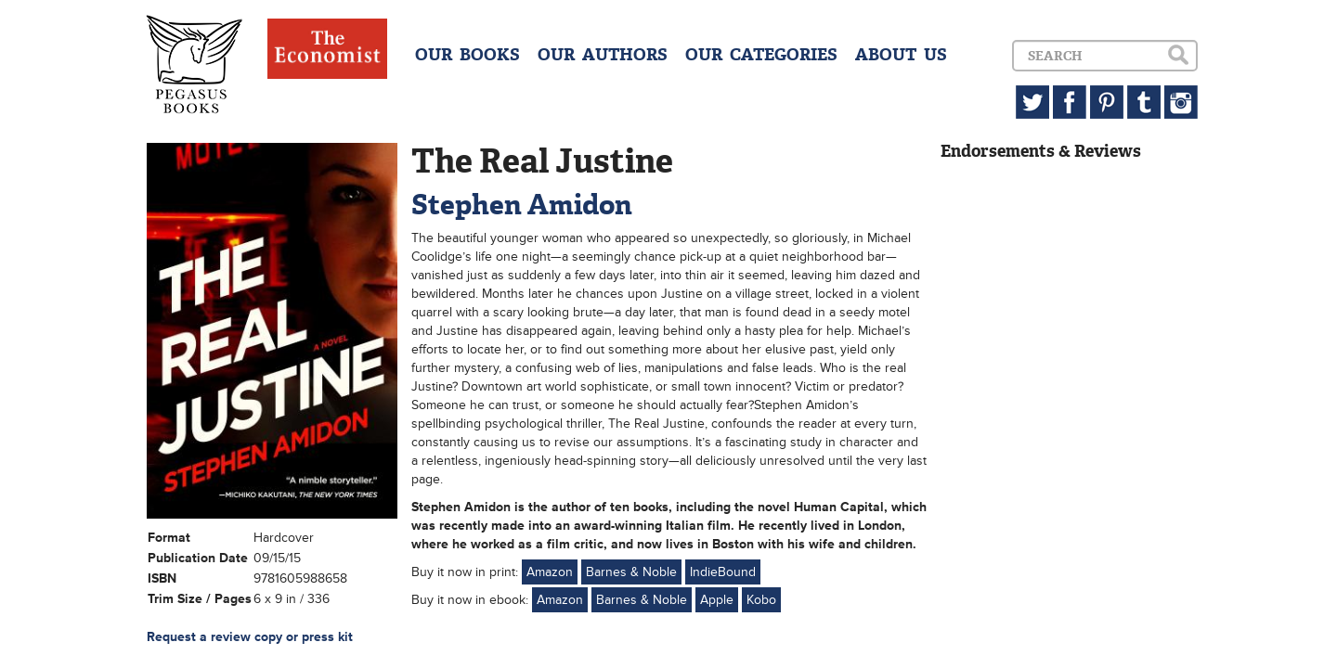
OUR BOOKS (467, 55)
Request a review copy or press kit (250, 637)
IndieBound (723, 572)
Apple (716, 600)
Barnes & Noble (631, 572)
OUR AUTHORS (603, 55)
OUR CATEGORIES (761, 55)
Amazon (549, 572)
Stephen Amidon (521, 204)
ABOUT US (901, 55)
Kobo (761, 600)
